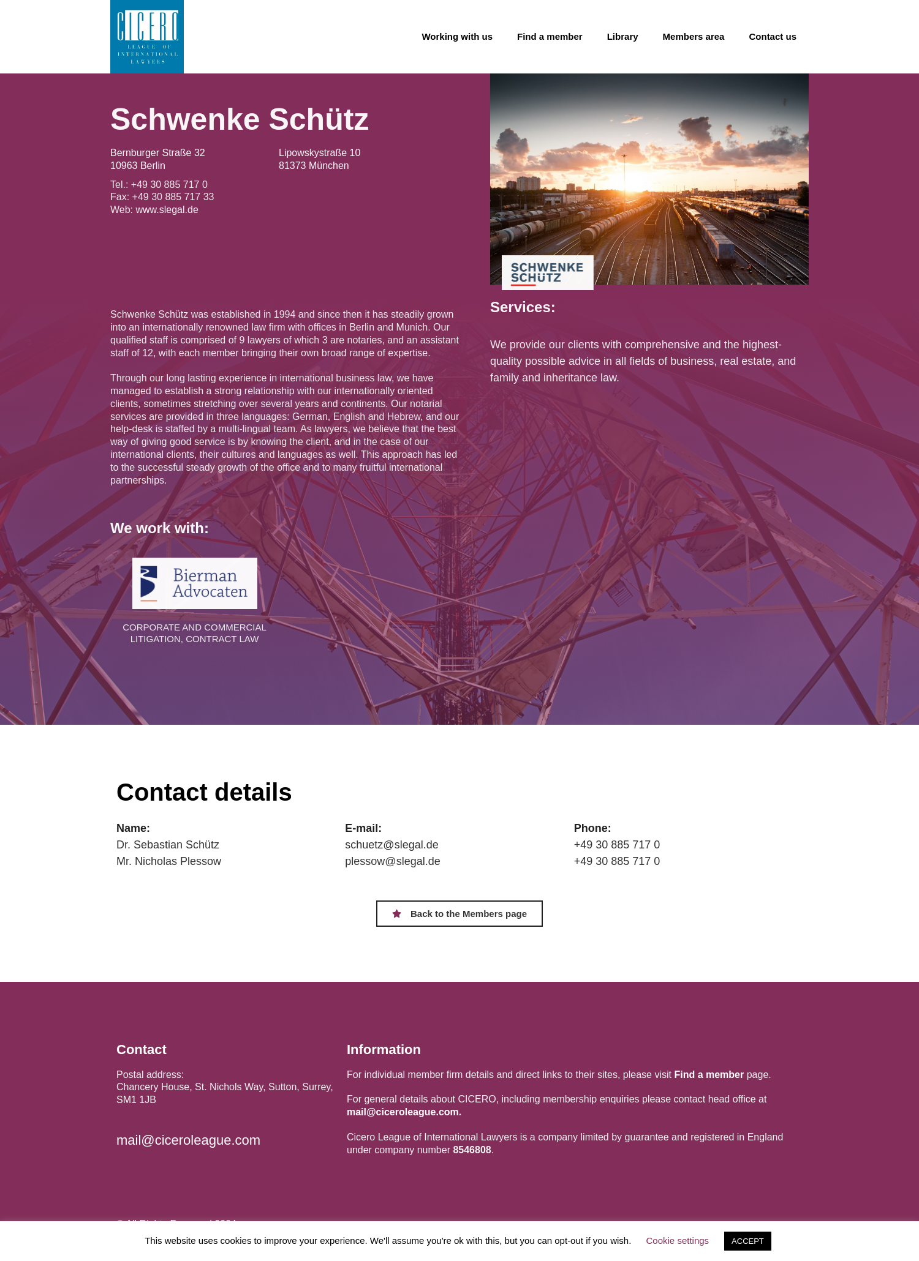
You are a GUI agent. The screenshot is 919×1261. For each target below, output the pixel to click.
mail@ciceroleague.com (188, 1140)
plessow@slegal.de (392, 861)
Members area (694, 36)
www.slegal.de (167, 209)
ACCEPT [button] (748, 1241)
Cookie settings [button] (677, 1240)
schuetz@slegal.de (391, 845)
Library (622, 36)
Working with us (457, 36)
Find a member (550, 36)
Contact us (772, 36)
